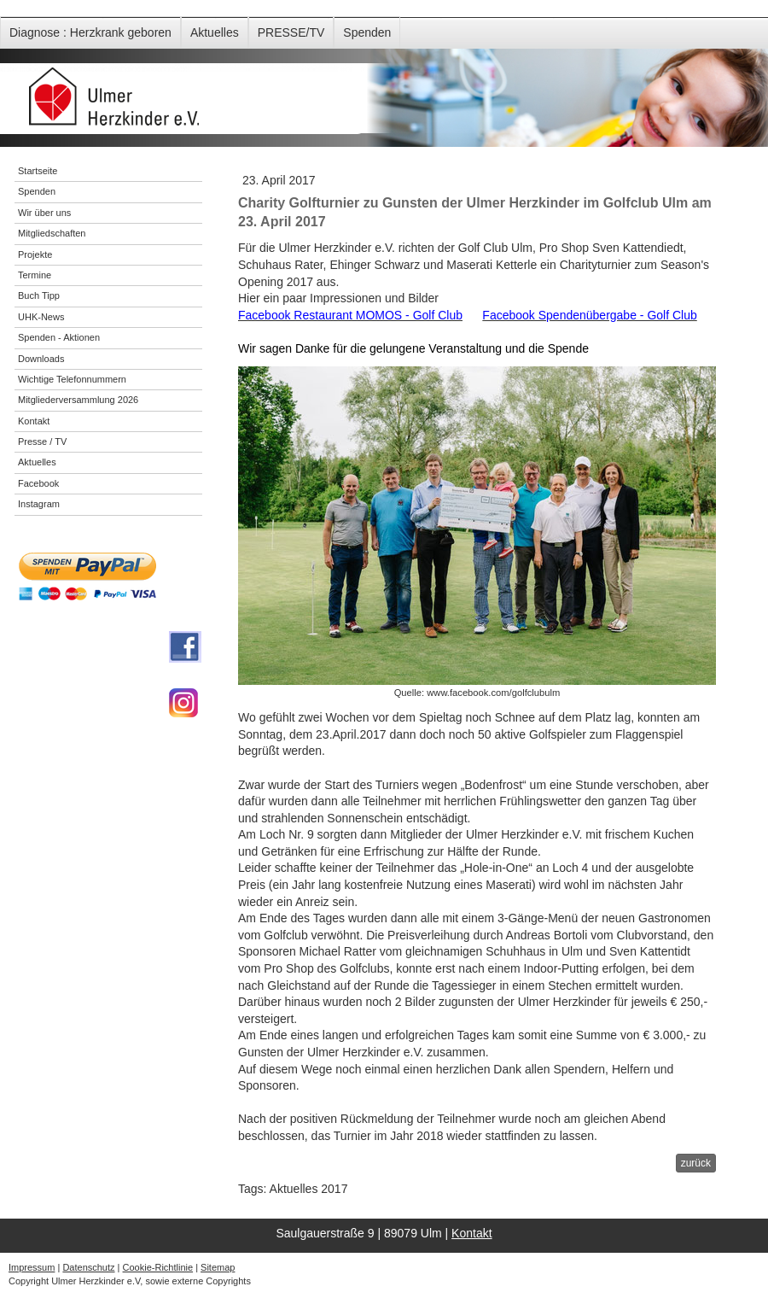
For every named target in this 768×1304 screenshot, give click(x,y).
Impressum (32, 1267)
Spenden (367, 32)
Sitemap (218, 1267)
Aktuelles (214, 32)
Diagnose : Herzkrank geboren (90, 32)
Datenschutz (88, 1267)
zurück (696, 1163)
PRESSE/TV (291, 32)
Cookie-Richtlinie (158, 1267)
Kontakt (471, 1233)
